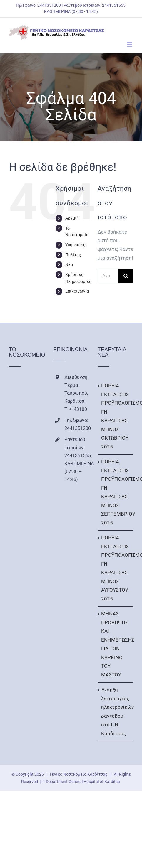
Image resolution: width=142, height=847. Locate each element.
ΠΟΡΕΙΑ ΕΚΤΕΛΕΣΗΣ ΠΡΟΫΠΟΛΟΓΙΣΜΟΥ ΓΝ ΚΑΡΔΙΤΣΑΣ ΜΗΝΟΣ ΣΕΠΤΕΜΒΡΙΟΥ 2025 (115, 492)
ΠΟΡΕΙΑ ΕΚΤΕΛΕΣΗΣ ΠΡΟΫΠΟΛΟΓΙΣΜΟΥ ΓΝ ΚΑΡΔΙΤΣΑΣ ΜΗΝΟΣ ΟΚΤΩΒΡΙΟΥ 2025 (115, 416)
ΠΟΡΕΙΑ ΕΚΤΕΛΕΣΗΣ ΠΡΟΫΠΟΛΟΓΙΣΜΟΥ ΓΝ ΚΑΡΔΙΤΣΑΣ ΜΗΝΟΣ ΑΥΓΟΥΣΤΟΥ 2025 (115, 568)
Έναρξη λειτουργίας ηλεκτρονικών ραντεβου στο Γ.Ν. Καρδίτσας (115, 711)
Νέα (69, 264)
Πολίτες (73, 254)
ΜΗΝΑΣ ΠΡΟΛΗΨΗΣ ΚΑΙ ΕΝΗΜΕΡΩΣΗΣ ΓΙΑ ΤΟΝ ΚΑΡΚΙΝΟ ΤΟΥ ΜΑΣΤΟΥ (115, 644)
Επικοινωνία (77, 291)
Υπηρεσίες (75, 244)
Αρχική (72, 218)
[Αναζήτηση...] (108, 276)
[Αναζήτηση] (125, 276)
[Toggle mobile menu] (130, 44)
